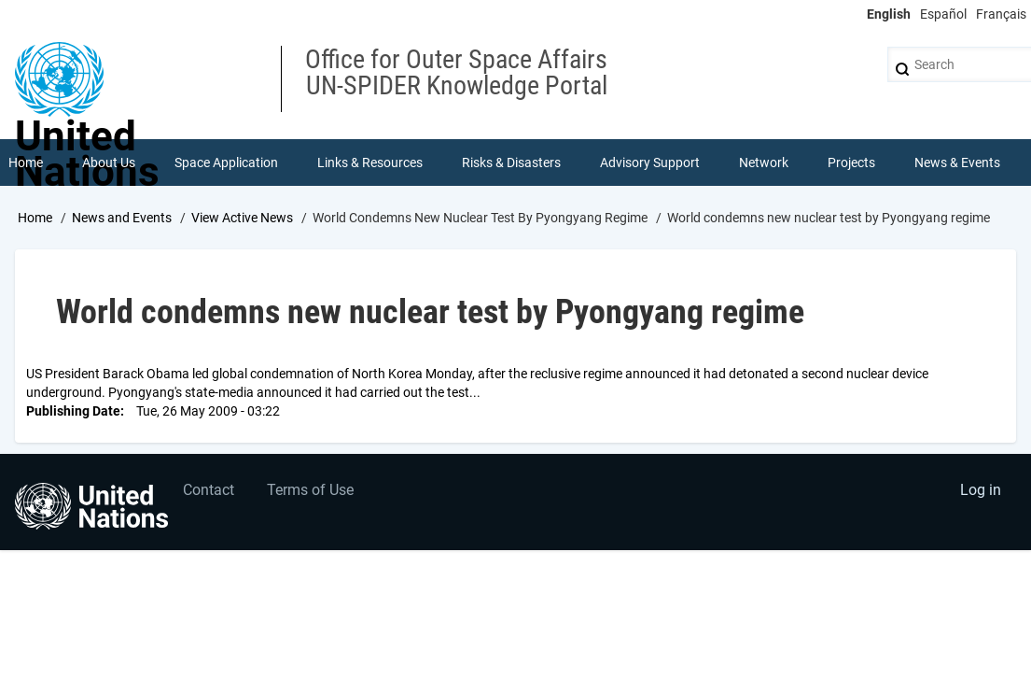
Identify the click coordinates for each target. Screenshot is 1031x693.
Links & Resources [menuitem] (370, 162)
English (889, 14)
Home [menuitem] (25, 162)
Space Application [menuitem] (226, 162)
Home (35, 217)
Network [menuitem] (763, 162)
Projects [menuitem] (851, 162)
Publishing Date (73, 410)
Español (943, 14)
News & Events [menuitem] (957, 162)
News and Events (122, 217)
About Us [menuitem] (108, 162)
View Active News (242, 217)
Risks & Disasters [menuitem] (511, 162)
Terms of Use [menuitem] (310, 490)
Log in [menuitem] (980, 490)
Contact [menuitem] (208, 490)
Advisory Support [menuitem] (650, 162)
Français (1001, 14)
